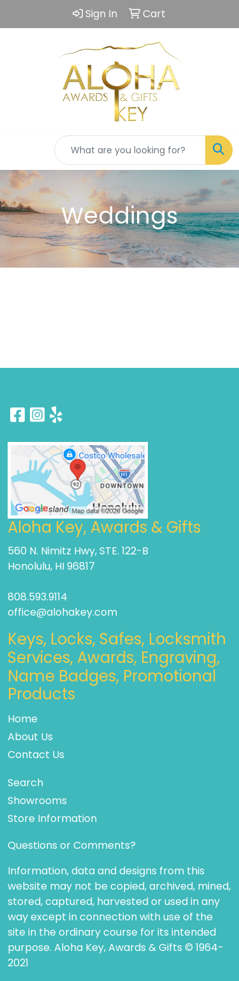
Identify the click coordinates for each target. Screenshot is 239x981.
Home (23, 718)
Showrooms (37, 800)
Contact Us (36, 754)
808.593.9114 (38, 596)
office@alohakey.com (62, 612)
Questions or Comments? (72, 845)
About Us (30, 736)
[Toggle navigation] (19, 150)
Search (25, 782)
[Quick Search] (130, 150)
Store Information (52, 818)
